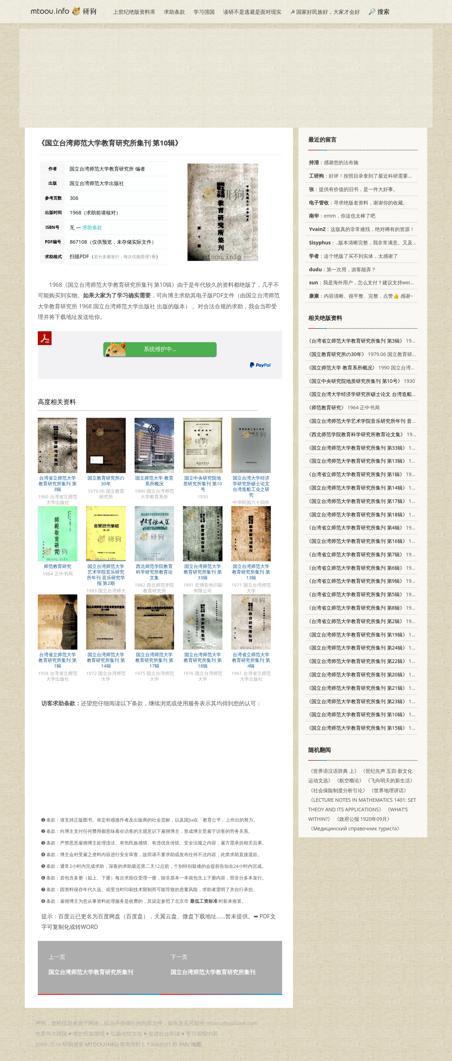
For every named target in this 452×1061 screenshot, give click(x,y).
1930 (361, 381)
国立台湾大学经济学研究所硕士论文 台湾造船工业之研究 (251, 486)
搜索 (383, 11)
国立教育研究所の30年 (106, 481)
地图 (196, 1044)
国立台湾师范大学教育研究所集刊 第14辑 (106, 660)
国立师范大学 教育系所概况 (154, 481)
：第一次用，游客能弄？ (341, 269)
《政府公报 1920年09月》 (363, 819)
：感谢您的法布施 (332, 162)
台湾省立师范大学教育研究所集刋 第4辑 (251, 660)
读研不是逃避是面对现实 (252, 11)
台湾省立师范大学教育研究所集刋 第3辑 (57, 483)
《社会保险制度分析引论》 (338, 790)
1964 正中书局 (343, 407)
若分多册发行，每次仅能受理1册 (125, 257)
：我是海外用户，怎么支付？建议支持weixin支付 (367, 282)
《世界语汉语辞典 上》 (333, 770)
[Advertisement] (226, 78)
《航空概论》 (349, 780)
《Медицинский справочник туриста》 (355, 828)
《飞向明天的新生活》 (390, 780)
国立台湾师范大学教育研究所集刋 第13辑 (251, 572)
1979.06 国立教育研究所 (364, 354)
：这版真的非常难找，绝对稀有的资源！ (361, 229)
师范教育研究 (57, 566)
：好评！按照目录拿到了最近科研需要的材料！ (367, 175)
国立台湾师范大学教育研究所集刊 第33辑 (202, 572)
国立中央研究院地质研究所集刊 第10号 (202, 483)
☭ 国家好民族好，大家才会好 (325, 11)
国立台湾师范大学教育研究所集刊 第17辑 (154, 660)
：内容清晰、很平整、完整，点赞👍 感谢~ (360, 295)
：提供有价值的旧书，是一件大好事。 (352, 189)
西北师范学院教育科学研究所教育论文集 (154, 572)
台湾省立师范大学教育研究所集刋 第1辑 (57, 660)
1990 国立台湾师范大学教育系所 (378, 367)
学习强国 (204, 11)
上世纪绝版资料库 (134, 11)
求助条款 (174, 11)
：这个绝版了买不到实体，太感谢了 (352, 256)
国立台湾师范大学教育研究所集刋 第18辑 (202, 660)
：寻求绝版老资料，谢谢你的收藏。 (357, 202)
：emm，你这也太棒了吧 (341, 215)
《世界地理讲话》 (389, 790)
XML (184, 1044)
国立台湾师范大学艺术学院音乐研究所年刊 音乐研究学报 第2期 (106, 574)
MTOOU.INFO (102, 1044)
